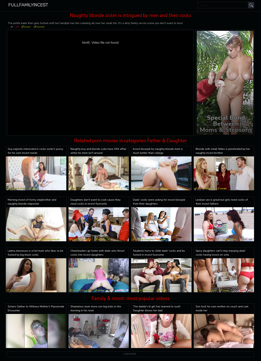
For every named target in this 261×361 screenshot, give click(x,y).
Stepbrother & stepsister (22, 239)
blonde (40, 26)
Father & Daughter (81, 239)
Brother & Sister (17, 188)
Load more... (130, 354)
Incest (27, 26)
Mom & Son (78, 188)
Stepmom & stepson (146, 188)
